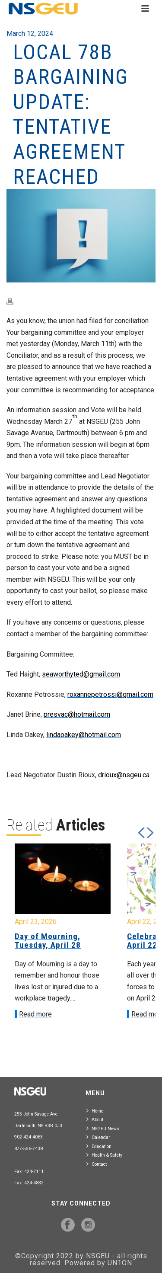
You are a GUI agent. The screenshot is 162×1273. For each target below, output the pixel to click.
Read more (35, 1014)
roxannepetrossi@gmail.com (110, 694)
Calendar (98, 1137)
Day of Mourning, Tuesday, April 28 (48, 940)
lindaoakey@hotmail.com (83, 735)
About (94, 1119)
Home (94, 1110)
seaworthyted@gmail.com (81, 674)
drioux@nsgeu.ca (123, 775)
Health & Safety (104, 1154)
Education (98, 1146)
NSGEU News (102, 1128)
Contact (96, 1164)
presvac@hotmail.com (77, 714)
